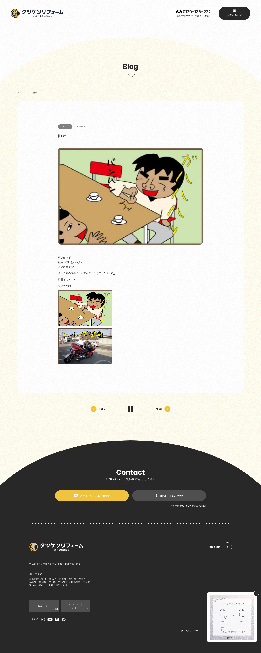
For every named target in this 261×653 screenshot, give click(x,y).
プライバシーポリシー (191, 631)
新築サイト (48, 608)
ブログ (65, 126)
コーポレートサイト (78, 607)
